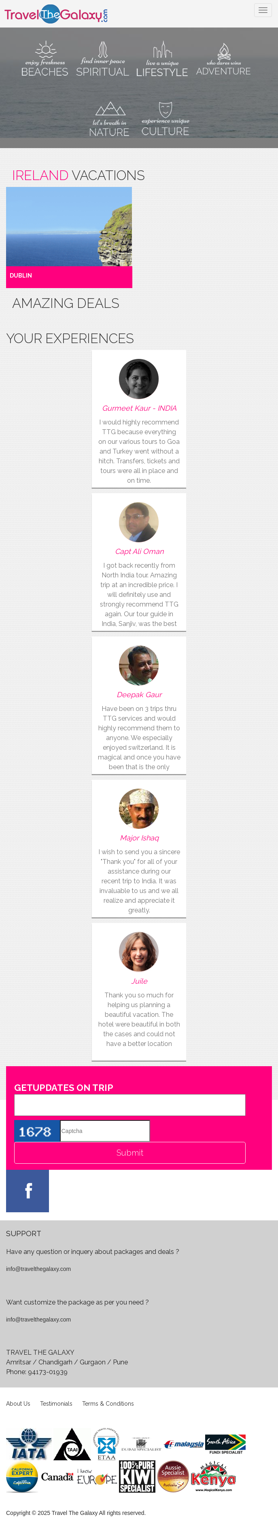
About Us (18, 1403)
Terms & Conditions (108, 1403)
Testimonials (56, 1403)
